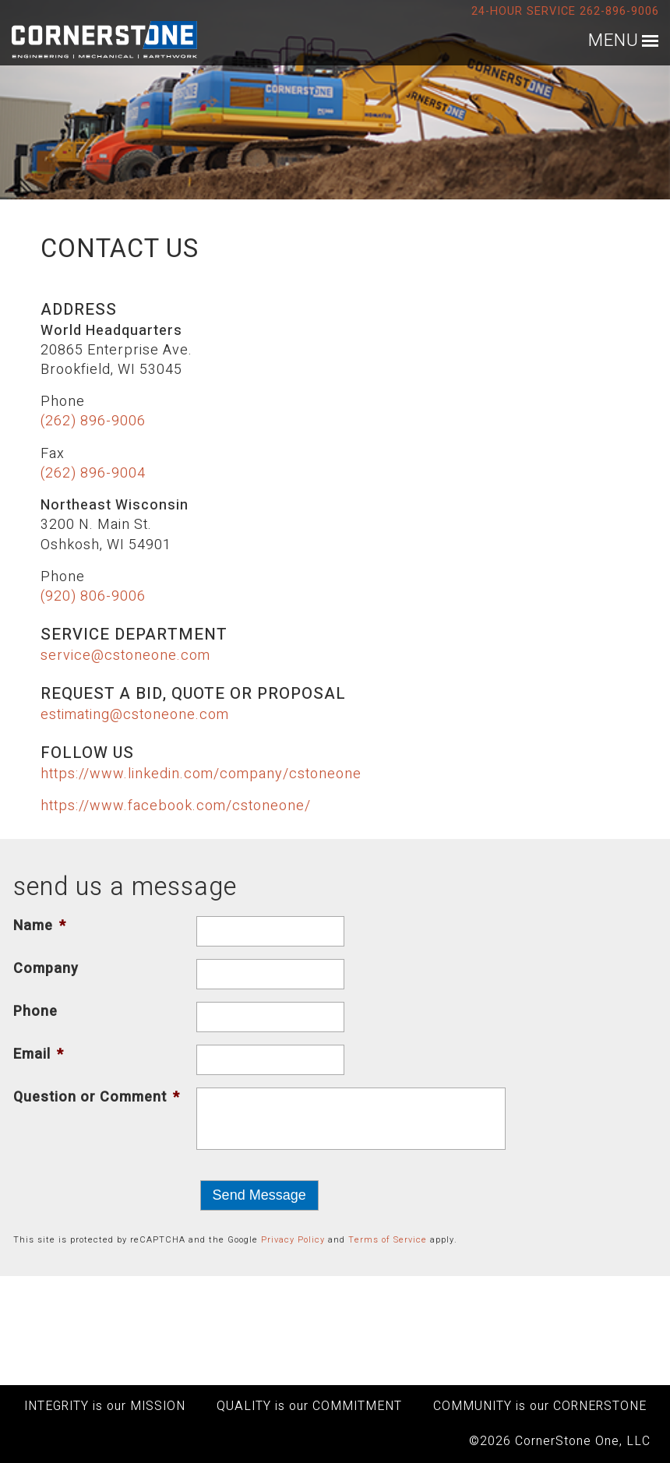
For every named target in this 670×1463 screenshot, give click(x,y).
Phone (35, 1011)
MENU (613, 41)
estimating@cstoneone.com (135, 714)
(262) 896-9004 (93, 473)
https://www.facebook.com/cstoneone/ (176, 805)
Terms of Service (387, 1239)
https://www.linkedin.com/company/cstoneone (201, 773)
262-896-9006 (619, 11)
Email (38, 1054)
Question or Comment (96, 1097)
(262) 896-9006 (93, 421)
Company (46, 968)
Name (39, 926)
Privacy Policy (293, 1239)
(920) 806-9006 (93, 596)
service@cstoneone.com (125, 655)
